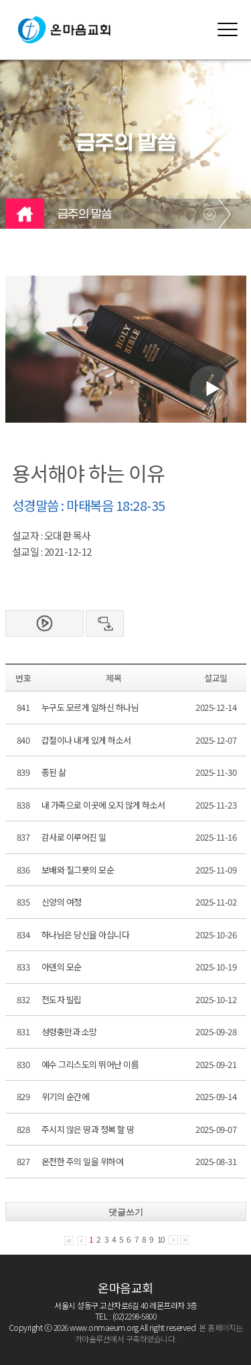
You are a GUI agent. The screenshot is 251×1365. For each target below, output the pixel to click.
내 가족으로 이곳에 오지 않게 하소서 (103, 805)
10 (161, 1239)
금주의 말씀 (85, 214)
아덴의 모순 (61, 966)
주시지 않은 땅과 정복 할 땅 (88, 1129)
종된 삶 (53, 772)
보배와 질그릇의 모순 (77, 869)
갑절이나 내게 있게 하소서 (86, 740)
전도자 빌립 (61, 999)
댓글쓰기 (125, 1212)
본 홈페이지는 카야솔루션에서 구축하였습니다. (159, 1333)
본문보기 (44, 623)
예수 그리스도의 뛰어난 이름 (90, 1064)
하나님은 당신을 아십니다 (85, 934)
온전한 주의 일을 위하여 (82, 1161)
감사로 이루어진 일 (73, 837)
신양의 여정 (61, 902)
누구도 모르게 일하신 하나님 (90, 707)
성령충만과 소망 (69, 1031)
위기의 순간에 (65, 1096)
